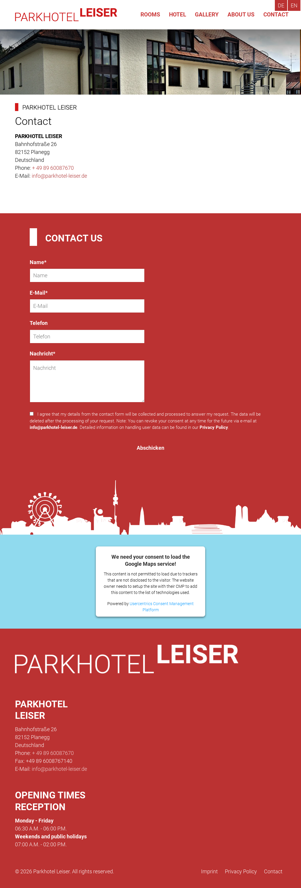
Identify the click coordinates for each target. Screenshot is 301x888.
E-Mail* (39, 293)
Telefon (39, 323)
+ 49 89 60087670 (53, 168)
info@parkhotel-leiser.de (59, 176)
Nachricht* (42, 353)
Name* (38, 262)
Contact (273, 871)
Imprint (209, 871)
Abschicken (150, 448)
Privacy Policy (214, 427)
